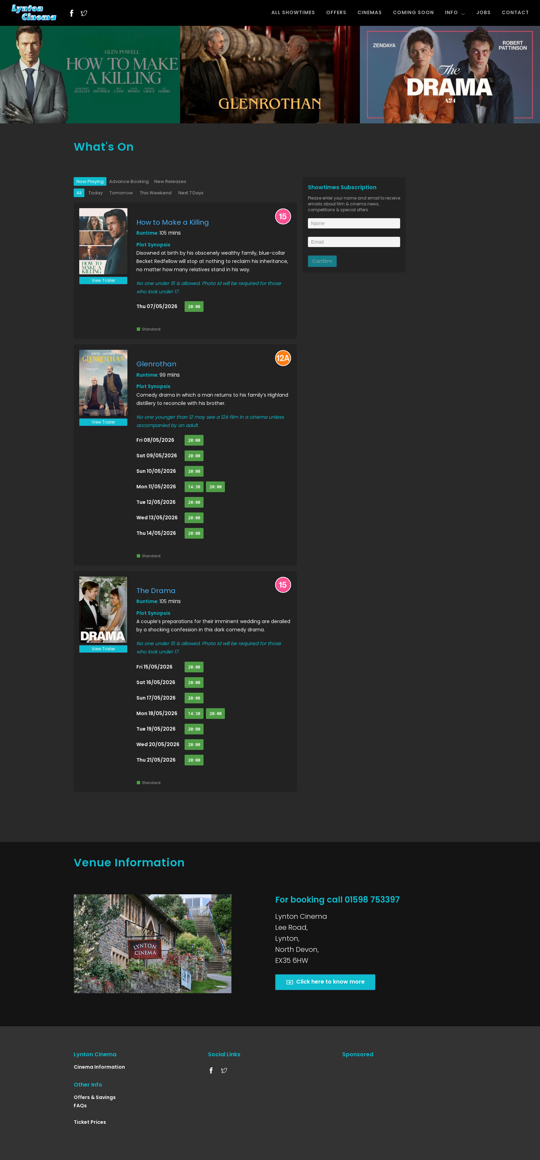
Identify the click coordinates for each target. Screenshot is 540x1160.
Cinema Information (99, 1067)
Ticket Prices (90, 1122)
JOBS (483, 12)
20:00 (194, 306)
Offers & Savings (95, 1097)
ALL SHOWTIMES (293, 12)
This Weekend (156, 193)
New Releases (170, 181)
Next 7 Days (191, 193)
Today (96, 193)
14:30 (194, 486)
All (79, 193)
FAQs (80, 1105)
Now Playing (90, 181)
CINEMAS (369, 12)
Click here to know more (325, 982)
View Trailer (103, 280)
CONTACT (515, 12)
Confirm (322, 261)
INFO (455, 12)
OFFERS (336, 12)
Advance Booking (129, 181)
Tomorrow (121, 193)
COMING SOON (413, 12)
